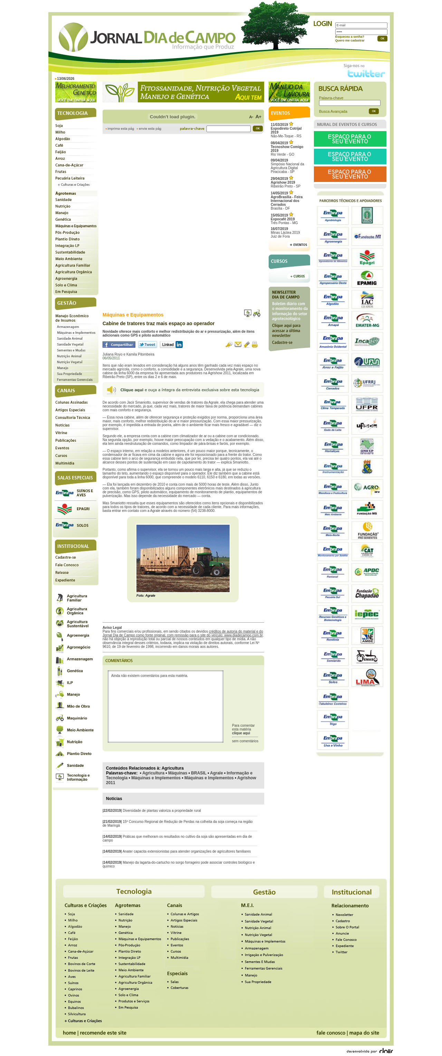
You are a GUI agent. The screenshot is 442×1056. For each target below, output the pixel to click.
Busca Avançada (333, 111)
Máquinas (177, 773)
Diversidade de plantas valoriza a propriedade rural (162, 810)
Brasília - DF (286, 200)
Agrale (216, 773)
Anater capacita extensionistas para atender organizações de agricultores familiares (187, 851)
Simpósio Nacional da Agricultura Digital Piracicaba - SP (287, 166)
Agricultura (153, 773)
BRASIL (198, 773)
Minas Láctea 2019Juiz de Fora (285, 232)
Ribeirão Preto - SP (285, 182)
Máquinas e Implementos (156, 777)
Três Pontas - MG (284, 219)
